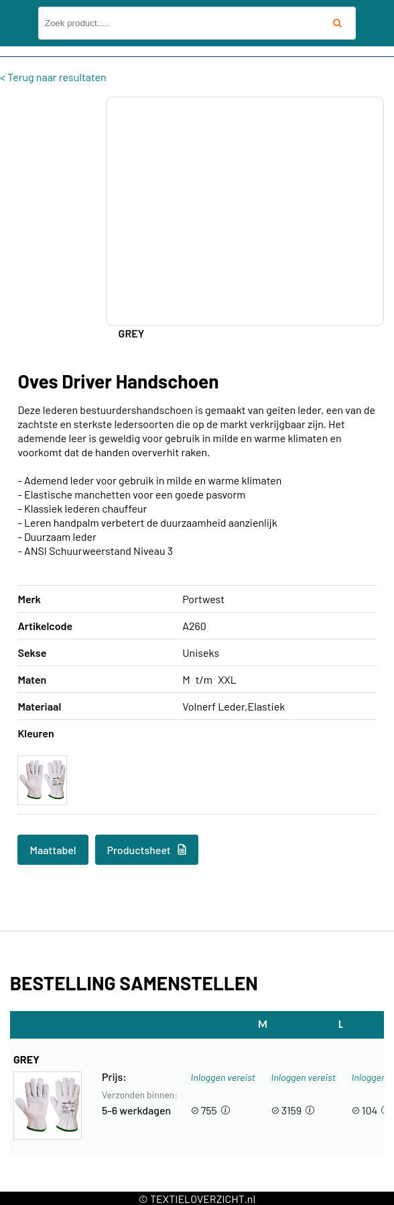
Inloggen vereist (223, 1077)
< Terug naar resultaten (53, 76)
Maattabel (52, 849)
